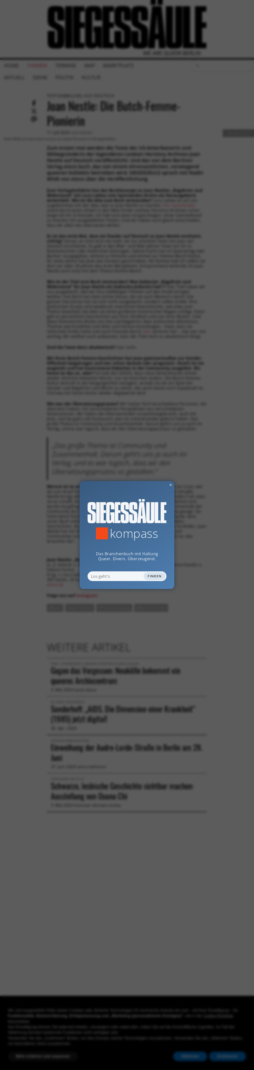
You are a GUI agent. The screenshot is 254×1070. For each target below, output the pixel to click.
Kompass (134, 533)
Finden (154, 576)
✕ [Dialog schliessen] (158, 485)
